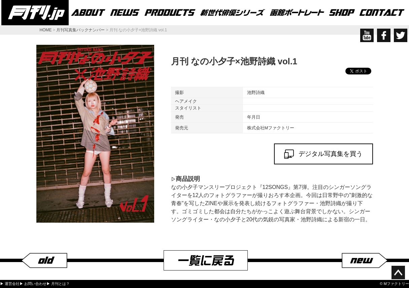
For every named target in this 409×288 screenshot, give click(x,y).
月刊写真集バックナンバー (80, 30)
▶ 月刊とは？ (58, 284)
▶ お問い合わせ (33, 284)
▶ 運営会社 (10, 284)
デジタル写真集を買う (323, 154)
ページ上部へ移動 (398, 272)
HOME (46, 30)
